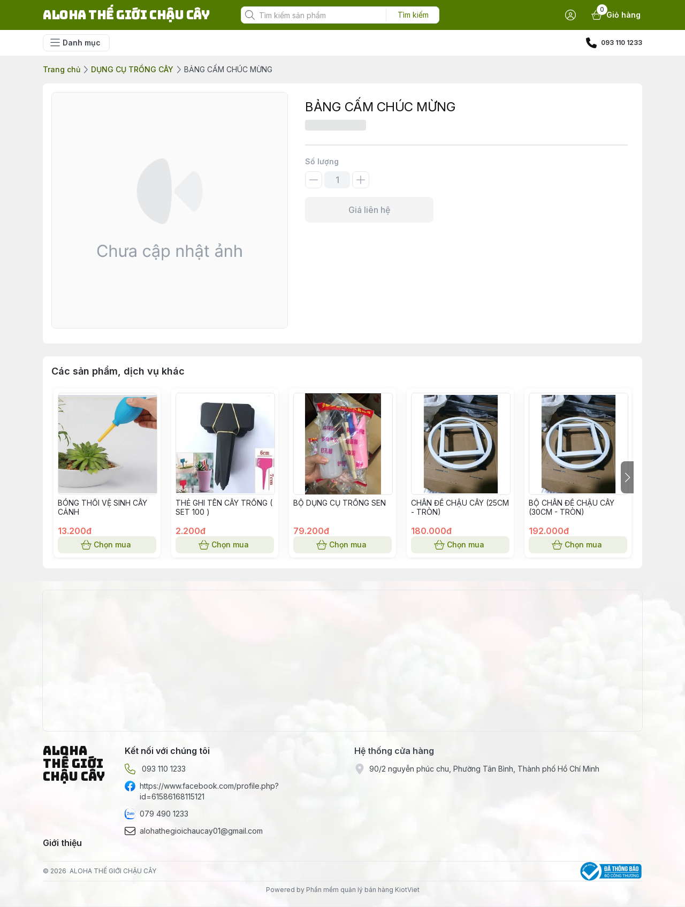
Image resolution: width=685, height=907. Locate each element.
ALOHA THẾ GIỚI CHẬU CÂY (113, 871)
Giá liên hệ (369, 210)
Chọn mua (107, 544)
